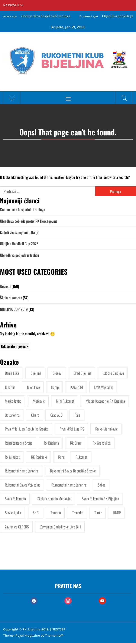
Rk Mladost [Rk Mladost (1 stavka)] (12, 457)
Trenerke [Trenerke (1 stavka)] (77, 512)
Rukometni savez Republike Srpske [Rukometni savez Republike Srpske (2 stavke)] (73, 471)
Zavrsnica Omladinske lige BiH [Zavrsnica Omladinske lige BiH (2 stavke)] (60, 527)
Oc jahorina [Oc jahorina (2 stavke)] (12, 415)
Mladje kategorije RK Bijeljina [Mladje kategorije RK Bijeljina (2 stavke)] (105, 401)
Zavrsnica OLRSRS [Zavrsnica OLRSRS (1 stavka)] (17, 527)
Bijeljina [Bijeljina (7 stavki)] (35, 373)
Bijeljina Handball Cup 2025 (19, 243)
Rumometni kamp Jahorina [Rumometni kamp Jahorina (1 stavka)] (69, 485)
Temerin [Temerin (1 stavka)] (56, 512)
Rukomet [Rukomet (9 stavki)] (81, 457)
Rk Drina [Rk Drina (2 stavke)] (75, 443)
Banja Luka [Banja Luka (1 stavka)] (12, 373)
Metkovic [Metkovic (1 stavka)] (39, 401)
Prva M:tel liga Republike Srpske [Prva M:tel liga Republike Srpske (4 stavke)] (26, 429)
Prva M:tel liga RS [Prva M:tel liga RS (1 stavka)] (72, 429)
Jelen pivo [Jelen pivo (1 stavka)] (33, 387)
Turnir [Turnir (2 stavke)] (98, 512)
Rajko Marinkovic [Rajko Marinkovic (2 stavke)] (106, 429)
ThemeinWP (54, 635)
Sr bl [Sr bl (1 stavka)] (36, 512)
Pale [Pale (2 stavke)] (77, 415)
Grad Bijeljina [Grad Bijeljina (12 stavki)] (82, 373)
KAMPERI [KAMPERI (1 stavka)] (76, 387)
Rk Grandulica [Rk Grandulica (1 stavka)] (102, 443)
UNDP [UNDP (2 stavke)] (117, 512)
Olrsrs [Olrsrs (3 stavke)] (35, 415)
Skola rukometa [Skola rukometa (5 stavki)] (15, 498)
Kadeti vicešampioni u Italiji (19, 232)
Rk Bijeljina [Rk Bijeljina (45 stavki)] (51, 443)
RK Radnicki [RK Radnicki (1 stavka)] (39, 457)
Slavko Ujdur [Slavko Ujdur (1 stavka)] (13, 512)
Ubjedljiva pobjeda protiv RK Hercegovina (28, 221)
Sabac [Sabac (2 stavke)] (102, 485)
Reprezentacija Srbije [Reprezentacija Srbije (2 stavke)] (18, 443)
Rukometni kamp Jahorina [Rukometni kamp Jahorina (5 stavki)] (22, 471)
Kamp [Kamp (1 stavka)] (55, 387)
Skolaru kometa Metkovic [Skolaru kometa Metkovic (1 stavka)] (54, 498)
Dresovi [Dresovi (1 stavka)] (57, 373)
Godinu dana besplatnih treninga (22, 209)
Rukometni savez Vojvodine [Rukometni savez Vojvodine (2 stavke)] (22, 485)
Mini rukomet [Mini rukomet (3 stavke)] (65, 401)
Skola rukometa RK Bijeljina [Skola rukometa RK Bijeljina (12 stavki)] (100, 498)
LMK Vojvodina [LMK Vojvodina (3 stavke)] (103, 387)
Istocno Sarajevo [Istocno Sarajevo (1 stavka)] (113, 373)
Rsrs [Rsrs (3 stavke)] (61, 457)
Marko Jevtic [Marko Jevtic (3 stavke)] (13, 401)
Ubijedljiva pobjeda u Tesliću (19, 255)
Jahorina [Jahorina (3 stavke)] (10, 387)
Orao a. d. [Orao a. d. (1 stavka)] (56, 415)
